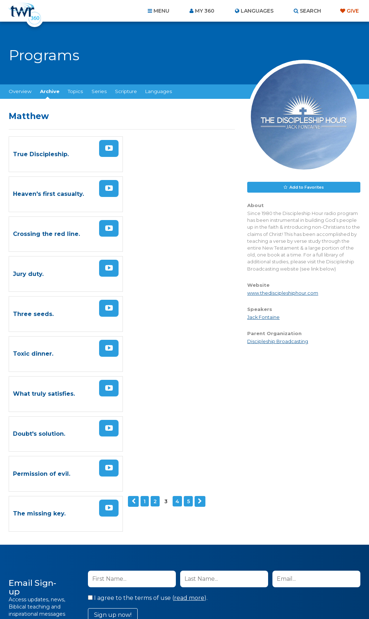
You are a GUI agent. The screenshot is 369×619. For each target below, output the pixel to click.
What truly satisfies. (44, 269)
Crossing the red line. (46, 192)
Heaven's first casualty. (163, 153)
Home (53, 580)
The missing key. (154, 307)
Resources (307, 580)
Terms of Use (266, 456)
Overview (20, 91)
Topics (75, 91)
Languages (158, 91)
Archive (49, 91)
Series (99, 91)
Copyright (266, 580)
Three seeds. (33, 230)
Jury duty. (143, 192)
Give (353, 11)
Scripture (126, 91)
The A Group (237, 597)
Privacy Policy (230, 456)
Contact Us (123, 580)
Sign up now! (113, 436)
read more (189, 419)
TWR (188, 597)
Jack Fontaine (263, 317)
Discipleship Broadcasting (277, 341)
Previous (14, 334)
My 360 (204, 11)
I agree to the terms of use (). (148, 419)
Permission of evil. (41, 307)
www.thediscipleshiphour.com (282, 293)
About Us (84, 580)
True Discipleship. (41, 153)
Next (81, 334)
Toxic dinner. (148, 230)
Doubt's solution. (154, 269)
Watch (106, 147)
